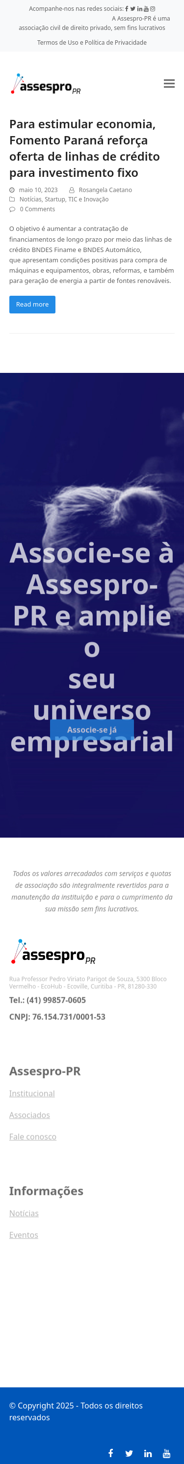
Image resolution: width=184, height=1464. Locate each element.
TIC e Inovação (88, 199)
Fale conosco (33, 1143)
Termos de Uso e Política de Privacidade (92, 42)
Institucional (32, 1100)
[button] (169, 83)
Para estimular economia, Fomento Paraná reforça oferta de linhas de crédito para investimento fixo (84, 147)
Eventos (23, 1242)
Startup (55, 199)
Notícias (31, 199)
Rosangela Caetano (105, 190)
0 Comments (37, 209)
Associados (29, 1122)
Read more (32, 304)
